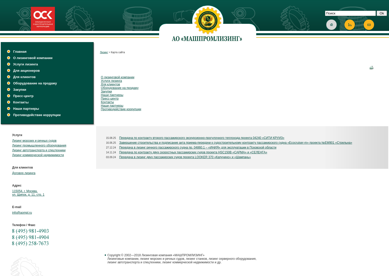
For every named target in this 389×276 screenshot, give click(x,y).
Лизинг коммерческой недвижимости (38, 155)
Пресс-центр (23, 96)
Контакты (21, 102)
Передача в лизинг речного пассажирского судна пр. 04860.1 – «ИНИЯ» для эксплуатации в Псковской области (197, 147)
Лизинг (104, 52)
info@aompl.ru (22, 212)
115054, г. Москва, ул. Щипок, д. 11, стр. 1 (28, 192)
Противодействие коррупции (37, 115)
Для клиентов (24, 77)
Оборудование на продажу (35, 83)
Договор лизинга (23, 173)
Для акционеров (26, 70)
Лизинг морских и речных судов (34, 140)
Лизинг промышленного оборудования (39, 145)
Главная (20, 51)
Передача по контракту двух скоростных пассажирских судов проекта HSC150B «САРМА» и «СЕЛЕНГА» (193, 152)
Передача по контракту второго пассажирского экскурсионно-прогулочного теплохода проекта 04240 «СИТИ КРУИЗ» (201, 138)
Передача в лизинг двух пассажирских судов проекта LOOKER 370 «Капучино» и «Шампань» (185, 157)
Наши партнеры (26, 109)
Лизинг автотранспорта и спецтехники (39, 150)
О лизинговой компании (32, 58)
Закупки (19, 89)
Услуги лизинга (25, 64)
